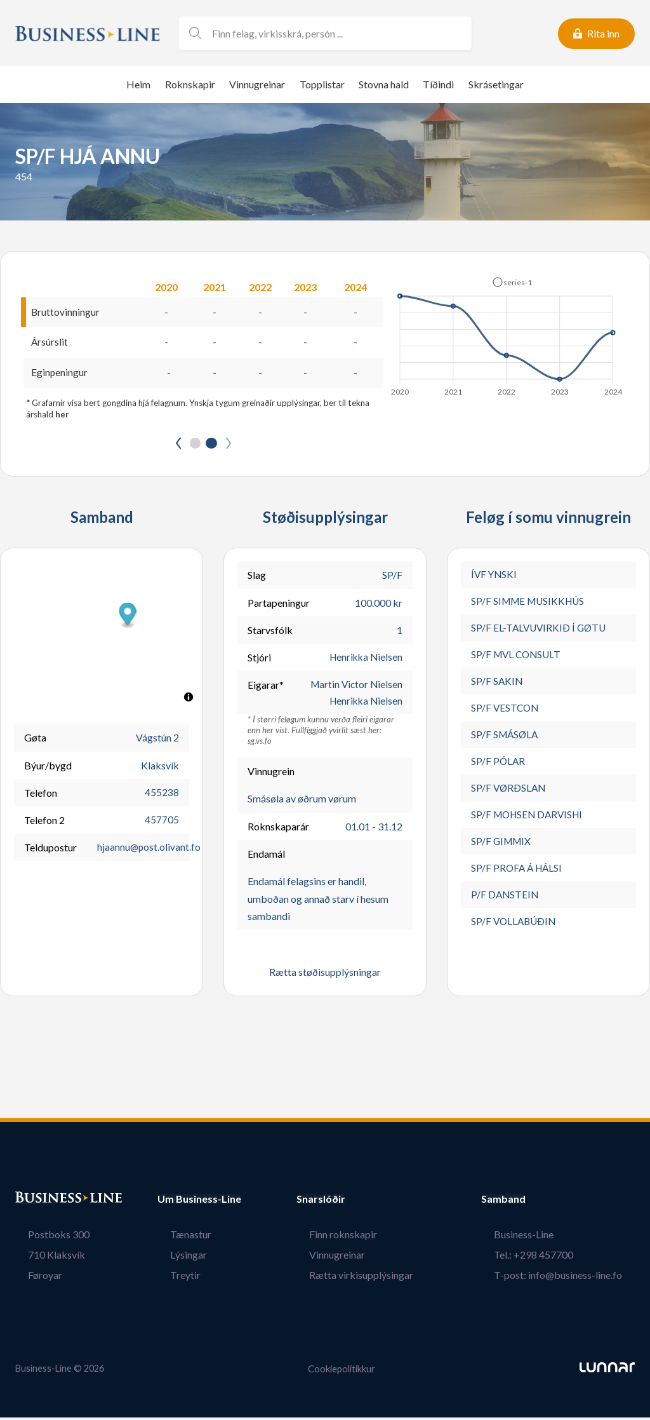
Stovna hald (384, 84)
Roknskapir (190, 84)
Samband (529, 1202)
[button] (512, 282)
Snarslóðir (346, 1202)
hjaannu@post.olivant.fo (149, 849)
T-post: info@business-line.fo (571, 1278)
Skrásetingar (496, 84)
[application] (507, 333)
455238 (162, 794)
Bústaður (37, 1202)
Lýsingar (175, 1258)
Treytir (172, 1278)
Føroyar (32, 1278)
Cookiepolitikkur (341, 1371)
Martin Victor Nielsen (354, 686)
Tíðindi (438, 84)
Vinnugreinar (257, 84)
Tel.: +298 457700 (546, 1258)
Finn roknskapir (356, 1237)
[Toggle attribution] (188, 699)
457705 (162, 822)
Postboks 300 (46, 1237)
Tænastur (178, 1237)
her (62, 415)
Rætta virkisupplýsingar (374, 1278)
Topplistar (322, 84)
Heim (138, 84)
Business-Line (536, 1237)
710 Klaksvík (43, 1258)
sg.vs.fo (260, 745)
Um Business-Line (199, 1202)
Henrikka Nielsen (364, 659)
